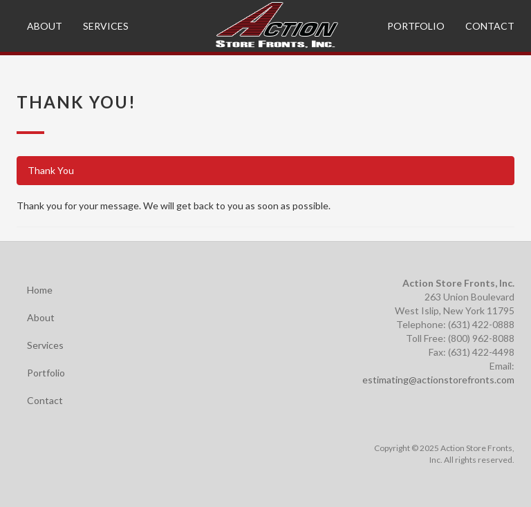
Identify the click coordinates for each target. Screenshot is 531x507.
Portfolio (416, 26)
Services (106, 26)
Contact (489, 26)
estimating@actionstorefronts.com (438, 379)
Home (40, 290)
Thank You (51, 170)
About (44, 26)
